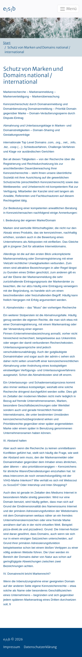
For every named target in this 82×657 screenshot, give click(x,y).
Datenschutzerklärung (40, 647)
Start (6, 43)
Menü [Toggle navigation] (68, 9)
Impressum (11, 647)
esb (9, 9)
